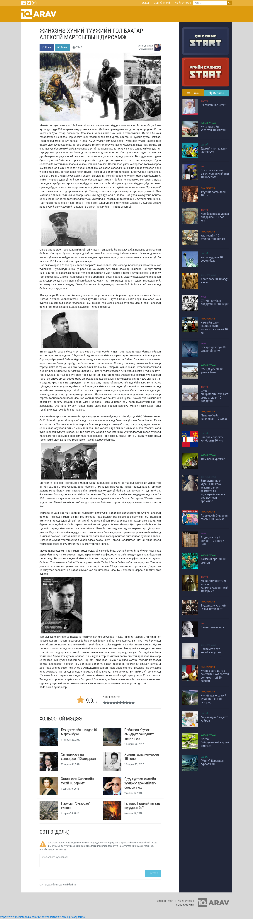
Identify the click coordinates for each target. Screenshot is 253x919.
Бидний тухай (162, 2)
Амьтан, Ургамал (209, 123)
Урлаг (203, 297)
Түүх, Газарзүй (208, 188)
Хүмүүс (204, 101)
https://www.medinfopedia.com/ (19, 916)
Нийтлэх (153, 873)
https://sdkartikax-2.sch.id (53, 916)
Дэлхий (204, 145)
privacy (73, 916)
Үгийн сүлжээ (183, 2)
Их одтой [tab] (216, 93)
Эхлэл (145, 2)
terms (81, 916)
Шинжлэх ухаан (209, 275)
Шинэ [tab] (193, 93)
